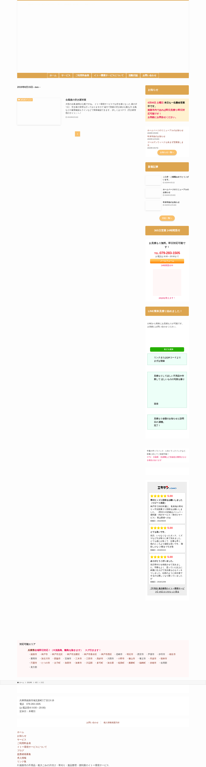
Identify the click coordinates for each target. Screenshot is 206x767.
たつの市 (45, 663)
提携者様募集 (24, 754)
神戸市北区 (57, 654)
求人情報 (21, 758)
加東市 (78, 663)
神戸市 (44, 654)
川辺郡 (89, 663)
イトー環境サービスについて (32, 747)
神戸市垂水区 (90, 654)
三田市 (89, 658)
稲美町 (121, 663)
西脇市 (57, 658)
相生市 (172, 654)
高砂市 (100, 658)
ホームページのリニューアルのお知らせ (165, 130)
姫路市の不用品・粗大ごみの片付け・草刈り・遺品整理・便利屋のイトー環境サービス (61, 4)
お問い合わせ (92, 722)
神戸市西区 (106, 654)
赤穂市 (153, 663)
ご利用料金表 (24, 743)
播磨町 (132, 663)
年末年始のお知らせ (156, 136)
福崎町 (142, 663)
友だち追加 (167, 349)
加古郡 (110, 663)
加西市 (68, 663)
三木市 (78, 658)
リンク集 (21, 761)
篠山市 (132, 658)
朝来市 (164, 658)
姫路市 (34, 654)
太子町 (57, 663)
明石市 (130, 654)
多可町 (100, 663)
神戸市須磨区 (73, 654)
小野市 (121, 658)
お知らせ (21, 736)
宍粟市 (34, 663)
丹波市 (153, 658)
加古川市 (45, 658)
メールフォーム (167, 261)
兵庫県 (31, 650)
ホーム (20, 732)
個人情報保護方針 (112, 722)
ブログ (20, 750)
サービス (21, 739)
